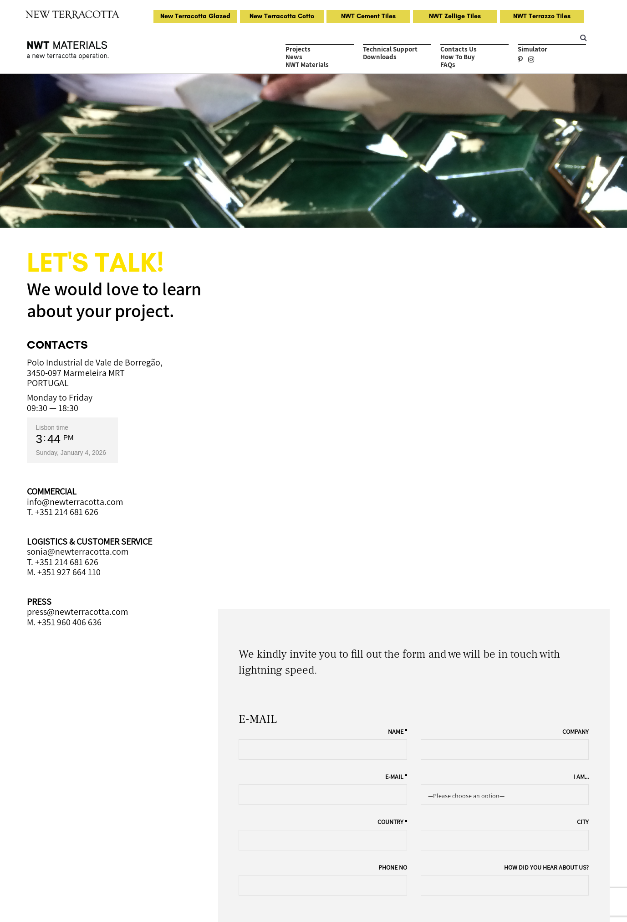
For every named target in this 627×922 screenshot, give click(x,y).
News (293, 57)
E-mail (397, 395)
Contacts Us (458, 49)
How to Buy (457, 57)
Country (394, 441)
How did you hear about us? (547, 486)
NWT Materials (307, 64)
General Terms (130, 900)
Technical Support (390, 49)
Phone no (396, 486)
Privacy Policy (92, 900)
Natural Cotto (50, 802)
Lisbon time (52, 427)
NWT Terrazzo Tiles (542, 16)
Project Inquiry (565, 545)
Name (399, 350)
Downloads (380, 57)
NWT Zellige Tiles (455, 16)
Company (576, 350)
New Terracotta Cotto (282, 16)
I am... (581, 395)
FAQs (447, 64)
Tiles (330, 791)
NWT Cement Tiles (368, 16)
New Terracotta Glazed (195, 16)
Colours (335, 802)
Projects (298, 49)
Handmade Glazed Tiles (66, 791)
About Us (337, 814)
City (583, 441)
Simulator (532, 49)
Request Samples (202, 791)
